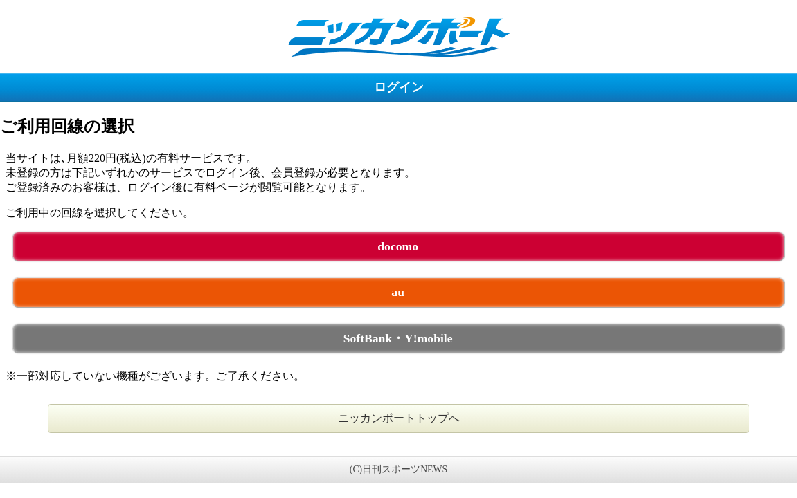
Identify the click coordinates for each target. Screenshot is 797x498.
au (397, 292)
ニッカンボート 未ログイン (398, 36)
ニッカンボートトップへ (399, 418)
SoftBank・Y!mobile (398, 338)
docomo (397, 246)
